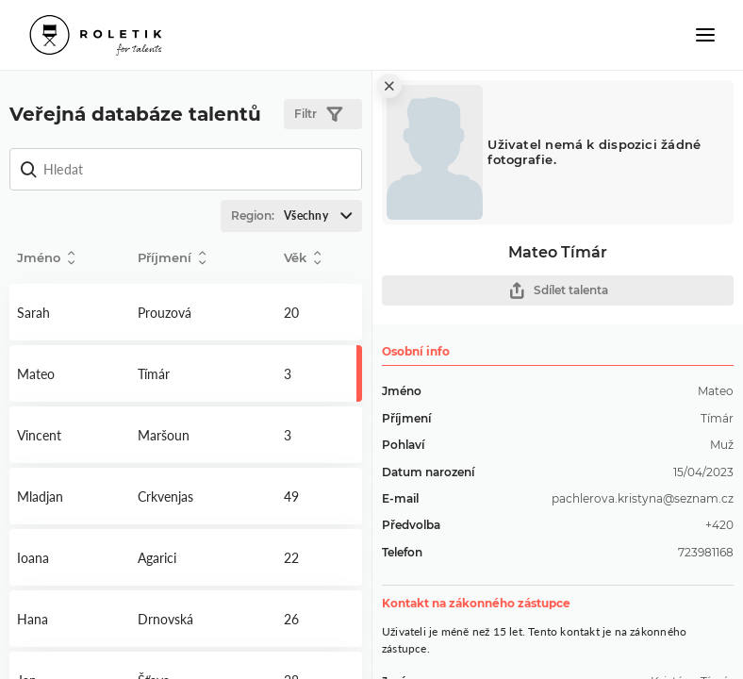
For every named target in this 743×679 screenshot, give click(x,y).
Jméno (45, 258)
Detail (69, 312)
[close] (389, 86)
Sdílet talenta (558, 291)
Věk (302, 258)
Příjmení (172, 258)
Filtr (318, 115)
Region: (296, 216)
